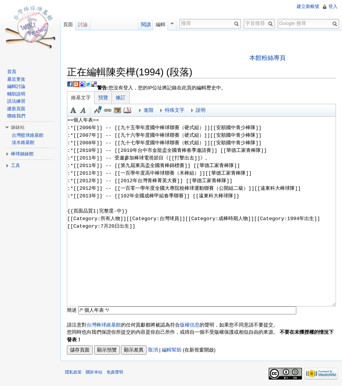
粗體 (73, 110)
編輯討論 (16, 86)
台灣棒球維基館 (104, 325)
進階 (148, 110)
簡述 (72, 310)
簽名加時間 (98, 110)
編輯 (161, 24)
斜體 (83, 110)
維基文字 (81, 97)
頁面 (68, 24)
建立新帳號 (308, 6)
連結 (108, 110)
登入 (332, 6)
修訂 (120, 97)
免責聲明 (115, 372)
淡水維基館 (23, 142)
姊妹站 (18, 127)
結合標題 (117, 110)
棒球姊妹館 (22, 153)
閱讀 (146, 24)
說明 (201, 110)
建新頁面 (16, 108)
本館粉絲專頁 (267, 58)
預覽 (103, 97)
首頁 (11, 71)
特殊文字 (174, 110)
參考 (127, 110)
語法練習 (16, 101)
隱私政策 (73, 372)
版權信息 (190, 325)
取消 (153, 350)
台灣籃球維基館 (27, 135)
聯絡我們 (16, 116)
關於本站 (94, 372)
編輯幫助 (171, 350)
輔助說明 (16, 94)
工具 (15, 165)
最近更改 (16, 79)
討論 (83, 24)
